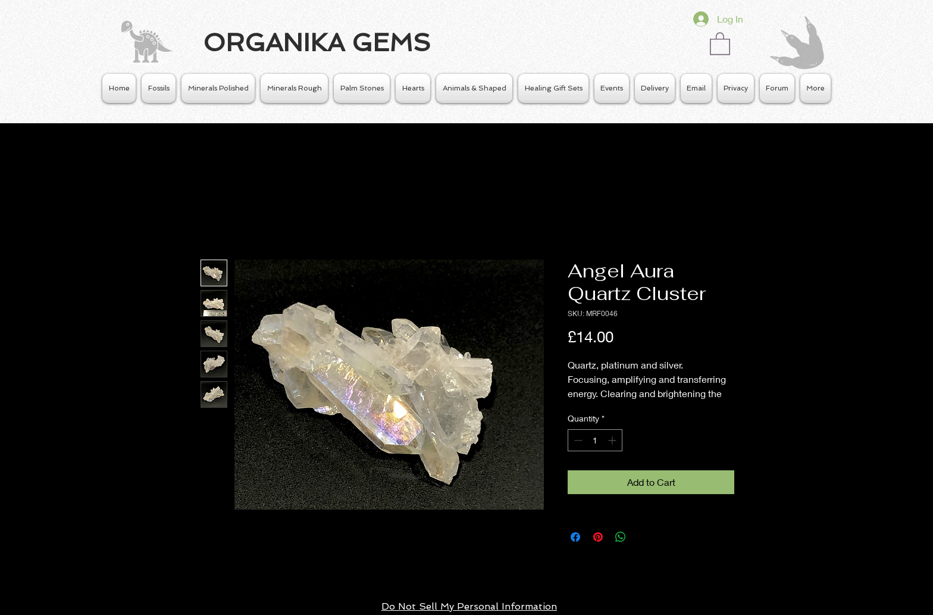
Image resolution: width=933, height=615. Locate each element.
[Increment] (613, 440)
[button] (720, 43)
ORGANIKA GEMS (317, 42)
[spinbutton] (595, 440)
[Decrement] (576, 440)
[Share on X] (643, 537)
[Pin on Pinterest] (598, 537)
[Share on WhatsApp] (620, 537)
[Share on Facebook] (575, 537)
